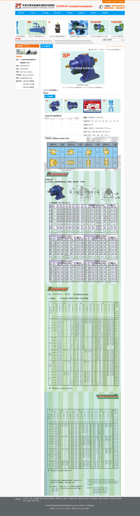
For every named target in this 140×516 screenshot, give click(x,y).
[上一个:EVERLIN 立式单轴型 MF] (72, 87)
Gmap (82, 508)
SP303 (35, 43)
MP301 (29, 41)
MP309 (46, 41)
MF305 (77, 41)
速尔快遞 (118, 498)
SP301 (30, 43)
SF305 (79, 43)
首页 (95, 49)
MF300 (65, 41)
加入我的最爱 (107, 1)
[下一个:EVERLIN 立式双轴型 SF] (93, 87)
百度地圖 (35, 498)
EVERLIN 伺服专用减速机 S (62, 36)
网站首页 (21, 13)
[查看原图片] (80, 85)
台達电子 (65, 498)
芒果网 (100, 498)
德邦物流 (105, 498)
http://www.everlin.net (26, 72)
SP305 (39, 43)
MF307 (81, 41)
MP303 (34, 41)
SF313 (92, 43)
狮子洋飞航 (35, 500)
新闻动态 (81, 13)
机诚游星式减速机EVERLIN (83, 36)
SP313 (52, 43)
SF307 (83, 43)
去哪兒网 (80, 498)
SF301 (70, 43)
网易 (41, 498)
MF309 (86, 41)
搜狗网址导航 (73, 498)
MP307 (42, 41)
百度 (31, 498)
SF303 (75, 43)
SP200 (17, 43)
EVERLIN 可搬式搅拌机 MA (41, 36)
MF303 (73, 41)
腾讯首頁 (86, 498)
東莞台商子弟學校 (48, 498)
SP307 (43, 43)
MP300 (25, 41)
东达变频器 (94, 498)
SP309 (48, 43)
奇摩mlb (29, 500)
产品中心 (33, 13)
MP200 (17, 41)
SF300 (66, 43)
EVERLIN (25, 498)
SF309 (88, 43)
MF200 (57, 41)
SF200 (57, 43)
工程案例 (69, 13)
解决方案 (57, 13)
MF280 (61, 41)
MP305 (38, 41)
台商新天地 (58, 498)
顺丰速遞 (112, 498)
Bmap (78, 508)
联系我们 (121, 1)
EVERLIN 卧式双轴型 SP (113, 49)
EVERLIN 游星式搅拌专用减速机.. (20, 36)
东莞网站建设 (90, 505)
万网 (24, 500)
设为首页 (114, 1)
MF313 (90, 41)
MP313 (50, 41)
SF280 (62, 43)
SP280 (26, 43)
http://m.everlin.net (28, 75)
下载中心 (93, 13)
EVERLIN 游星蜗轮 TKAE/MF (103, 36)
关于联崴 (45, 13)
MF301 (69, 41)
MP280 (21, 41)
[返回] (86, 85)
